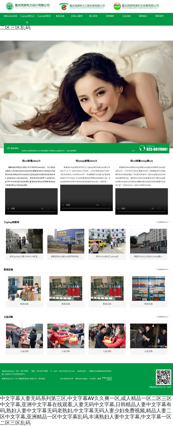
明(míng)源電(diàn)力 (86, 161)
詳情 (133, 152)
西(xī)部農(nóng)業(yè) (141, 161)
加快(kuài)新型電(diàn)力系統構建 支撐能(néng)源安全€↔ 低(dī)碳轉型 (49, 152)
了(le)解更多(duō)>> (162, 222)
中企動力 (92, 379)
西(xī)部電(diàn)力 (31, 161)
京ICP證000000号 (66, 379)
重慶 (99, 379)
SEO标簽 (41, 379)
